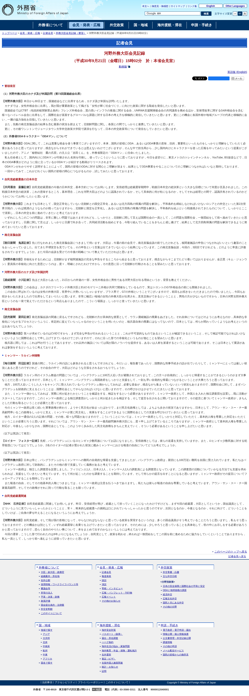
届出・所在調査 (110, 638)
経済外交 (167, 594)
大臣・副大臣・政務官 (52, 572)
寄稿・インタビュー (112, 588)
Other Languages (235, 6)
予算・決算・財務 (50, 597)
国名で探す (47, 663)
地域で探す (47, 630)
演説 (104, 584)
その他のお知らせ (111, 601)
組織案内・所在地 (50, 576)
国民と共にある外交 (173, 602)
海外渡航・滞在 (110, 625)
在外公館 (45, 580)
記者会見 (48, 33)
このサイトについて (51, 613)
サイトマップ (178, 6)
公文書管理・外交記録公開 (177, 638)
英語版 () (237, 72)
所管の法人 (47, 593)
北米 (45, 642)
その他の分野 (170, 607)
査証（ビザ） (109, 659)
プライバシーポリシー (90, 682)
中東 (45, 654)
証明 (104, 671)
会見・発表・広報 (30, 33)
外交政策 (166, 567)
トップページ (9, 33)
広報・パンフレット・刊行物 (117, 593)
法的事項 (47, 682)
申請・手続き (169, 625)
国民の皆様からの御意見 (176, 654)
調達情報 (167, 642)
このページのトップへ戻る (230, 551)
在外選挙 (106, 654)
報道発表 (106, 576)
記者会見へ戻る (237, 556)
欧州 (45, 650)
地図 (98, 689)
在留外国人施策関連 (112, 663)
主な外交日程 (170, 576)
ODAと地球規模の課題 (175, 590)
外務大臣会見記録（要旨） (71, 33)
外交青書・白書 (171, 572)
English (210, 6)
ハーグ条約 (107, 642)
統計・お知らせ (110, 667)
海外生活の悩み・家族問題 (116, 646)
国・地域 (44, 625)
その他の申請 (170, 646)
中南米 (46, 646)
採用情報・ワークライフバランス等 (59, 584)
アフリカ (47, 659)
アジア (46, 634)
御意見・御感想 (160, 6)
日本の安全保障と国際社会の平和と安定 (184, 586)
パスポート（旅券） (112, 634)
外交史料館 (47, 609)
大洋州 (46, 638)
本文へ (145, 6)
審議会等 (45, 588)
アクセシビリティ (65, 682)
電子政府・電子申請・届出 (177, 630)
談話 (104, 580)
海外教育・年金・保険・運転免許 (119, 650)
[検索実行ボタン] (206, 13)
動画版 (123, 66)
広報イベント (109, 597)
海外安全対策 (109, 630)
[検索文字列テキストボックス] (172, 13)
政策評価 (45, 601)
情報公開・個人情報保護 (176, 634)
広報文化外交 (170, 598)
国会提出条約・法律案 (52, 605)
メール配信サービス (173, 650)
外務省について (49, 567)
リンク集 (192, 6)
